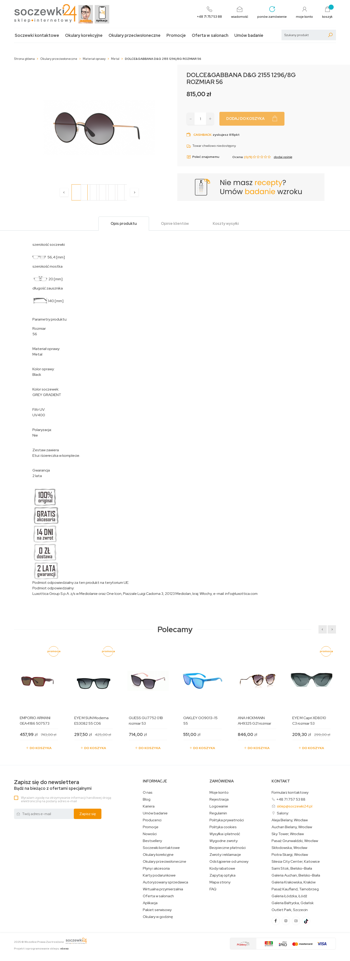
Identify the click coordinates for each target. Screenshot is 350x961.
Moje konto (219, 792)
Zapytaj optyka (222, 875)
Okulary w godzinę (158, 917)
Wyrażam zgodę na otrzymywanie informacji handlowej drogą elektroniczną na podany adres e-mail (66, 799)
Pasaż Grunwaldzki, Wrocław (295, 841)
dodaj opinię (283, 157)
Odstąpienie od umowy (228, 861)
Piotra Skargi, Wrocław (290, 854)
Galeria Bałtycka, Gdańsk (293, 903)
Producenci (152, 820)
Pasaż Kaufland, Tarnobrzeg (295, 889)
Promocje (176, 35)
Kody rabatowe (222, 868)
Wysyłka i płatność (224, 834)
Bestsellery (152, 841)
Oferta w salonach (210, 35)
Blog (146, 799)
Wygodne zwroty (223, 841)
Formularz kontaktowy (290, 792)
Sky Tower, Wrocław (288, 834)
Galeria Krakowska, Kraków (294, 882)
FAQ (212, 889)
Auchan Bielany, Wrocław (292, 827)
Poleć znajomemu (202, 157)
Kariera (149, 806)
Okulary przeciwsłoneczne (134, 35)
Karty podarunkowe (159, 875)
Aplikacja (150, 903)
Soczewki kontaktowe (37, 35)
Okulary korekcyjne (83, 35)
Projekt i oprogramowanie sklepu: (41, 948)
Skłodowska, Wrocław (289, 847)
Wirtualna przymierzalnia (163, 889)
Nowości (150, 834)
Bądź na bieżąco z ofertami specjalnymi (53, 785)
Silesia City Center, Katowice (296, 861)
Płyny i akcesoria (156, 868)
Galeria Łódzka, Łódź (289, 896)
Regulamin (218, 813)
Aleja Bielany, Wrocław (290, 820)
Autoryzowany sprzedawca (165, 882)
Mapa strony (219, 882)
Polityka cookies (223, 827)
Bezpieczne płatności (227, 847)
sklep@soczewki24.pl (294, 806)
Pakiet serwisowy (157, 910)
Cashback (202, 135)
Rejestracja (219, 799)
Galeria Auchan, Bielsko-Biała (296, 875)
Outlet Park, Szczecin (290, 910)
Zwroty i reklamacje (225, 854)
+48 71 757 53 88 (290, 799)
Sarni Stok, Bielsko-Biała (292, 868)
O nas (147, 792)
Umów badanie (249, 35)
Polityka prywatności (226, 820)
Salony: (283, 813)
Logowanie (218, 806)
